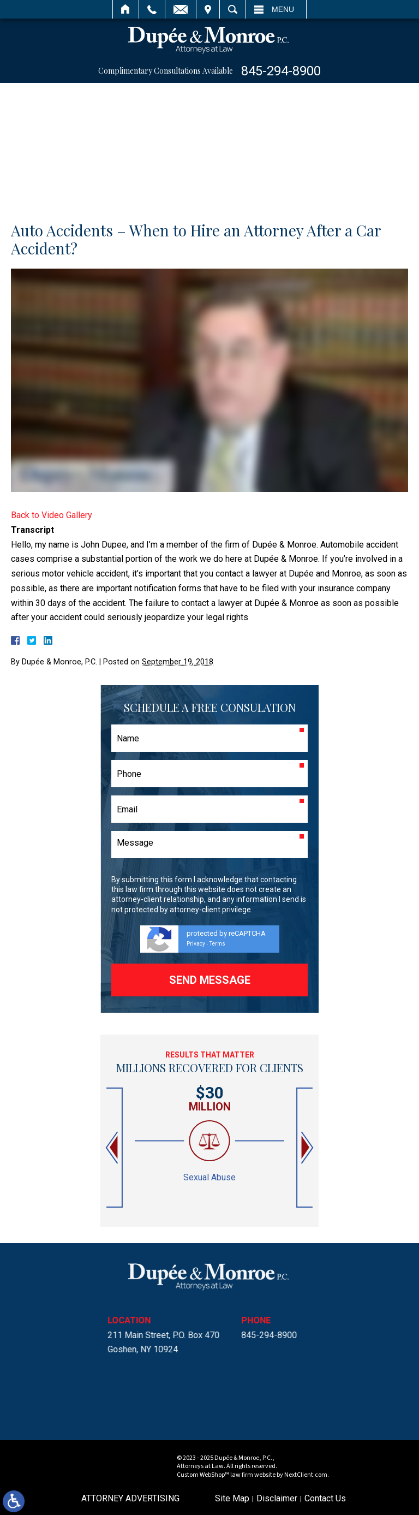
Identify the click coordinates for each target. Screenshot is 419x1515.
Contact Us (325, 1498)
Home (126, 9)
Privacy (196, 944)
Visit (207, 9)
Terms (217, 944)
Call (152, 9)
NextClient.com (305, 1475)
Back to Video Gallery (51, 515)
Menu (283, 9)
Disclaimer (276, 1498)
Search (233, 9)
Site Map (232, 1498)
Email (180, 9)
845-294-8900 (281, 71)
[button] (113, 1148)
